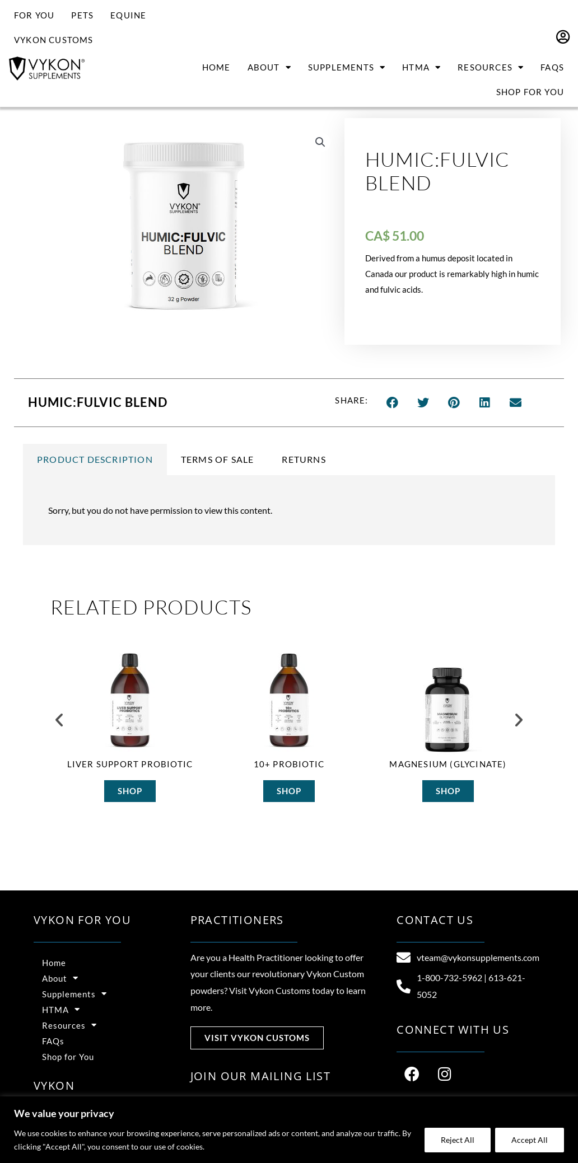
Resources (491, 67)
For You (34, 15)
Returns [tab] (303, 459)
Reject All (457, 1140)
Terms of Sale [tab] (217, 459)
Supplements (346, 67)
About (269, 67)
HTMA (421, 67)
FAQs (552, 67)
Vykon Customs (54, 40)
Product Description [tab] (95, 459)
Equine (128, 15)
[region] (289, 1129)
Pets (82, 15)
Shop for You (530, 92)
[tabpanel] (289, 510)
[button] (320, 142)
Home (216, 67)
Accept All (529, 1140)
